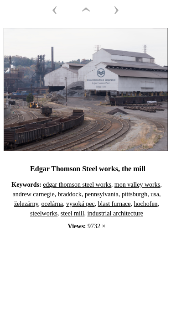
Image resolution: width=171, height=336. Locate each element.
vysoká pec (80, 203)
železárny (26, 203)
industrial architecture (115, 213)
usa (154, 194)
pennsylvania (102, 194)
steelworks (43, 213)
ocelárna (52, 203)
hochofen (146, 203)
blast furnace (114, 203)
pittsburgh (135, 194)
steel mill (72, 213)
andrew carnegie (34, 194)
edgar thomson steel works (77, 184)
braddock (70, 194)
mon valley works (137, 184)
